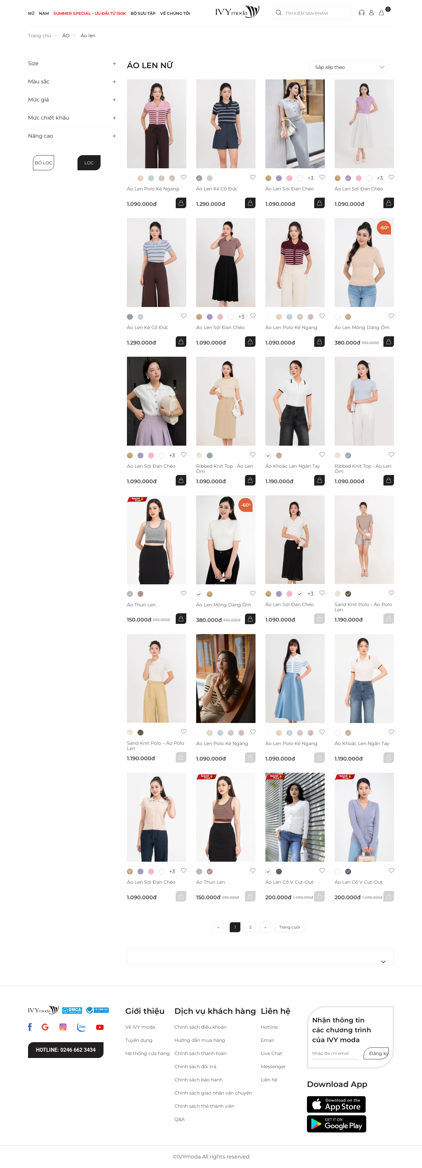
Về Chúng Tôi (175, 13)
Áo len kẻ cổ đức (217, 189)
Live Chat (271, 1053)
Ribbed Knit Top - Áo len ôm (224, 468)
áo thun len (141, 605)
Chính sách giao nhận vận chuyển (213, 1093)
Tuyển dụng (139, 1040)
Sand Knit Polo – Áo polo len (363, 607)
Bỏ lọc (43, 162)
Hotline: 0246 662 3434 (66, 1050)
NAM (44, 13)
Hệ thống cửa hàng (147, 1053)
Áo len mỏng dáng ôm (362, 327)
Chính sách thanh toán (200, 1053)
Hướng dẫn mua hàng (199, 1040)
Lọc (89, 162)
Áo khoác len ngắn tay (292, 466)
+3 (311, 178)
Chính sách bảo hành (198, 1080)
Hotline (269, 1027)
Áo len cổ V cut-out (289, 882)
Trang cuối (289, 927)
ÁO (66, 36)
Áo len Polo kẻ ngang (153, 189)
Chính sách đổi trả (195, 1067)
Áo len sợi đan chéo (289, 189)
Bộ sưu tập (143, 13)
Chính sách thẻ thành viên (204, 1106)
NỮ (31, 13)
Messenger (273, 1067)
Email (267, 1040)
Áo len (88, 36)
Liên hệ (269, 1080)
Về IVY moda (140, 1027)
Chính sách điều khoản (200, 1027)
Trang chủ (39, 36)
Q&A (179, 1119)
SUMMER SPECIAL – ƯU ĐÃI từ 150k (89, 13)
